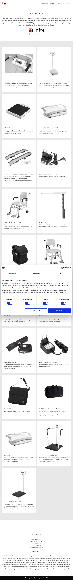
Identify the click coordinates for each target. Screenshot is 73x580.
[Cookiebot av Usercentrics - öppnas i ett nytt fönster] (62, 268)
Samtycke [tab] (12, 273)
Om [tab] (60, 273)
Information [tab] (36, 273)
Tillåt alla (59, 311)
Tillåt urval (36, 311)
